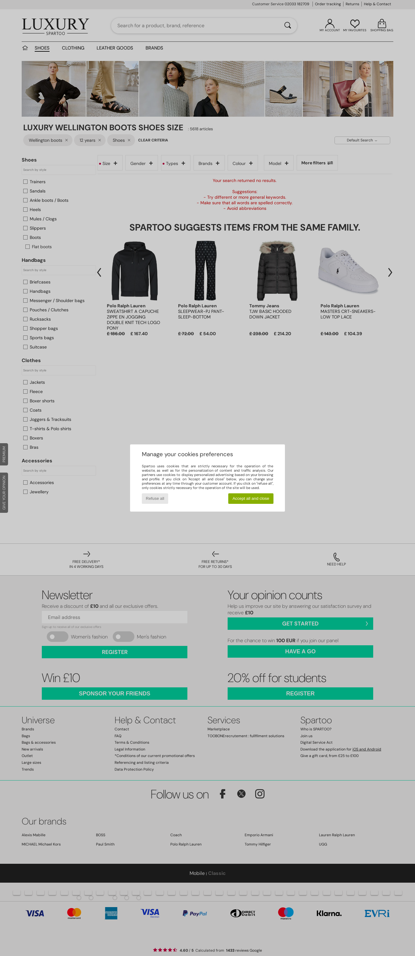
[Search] (288, 25)
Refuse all (155, 498)
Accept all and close (251, 498)
